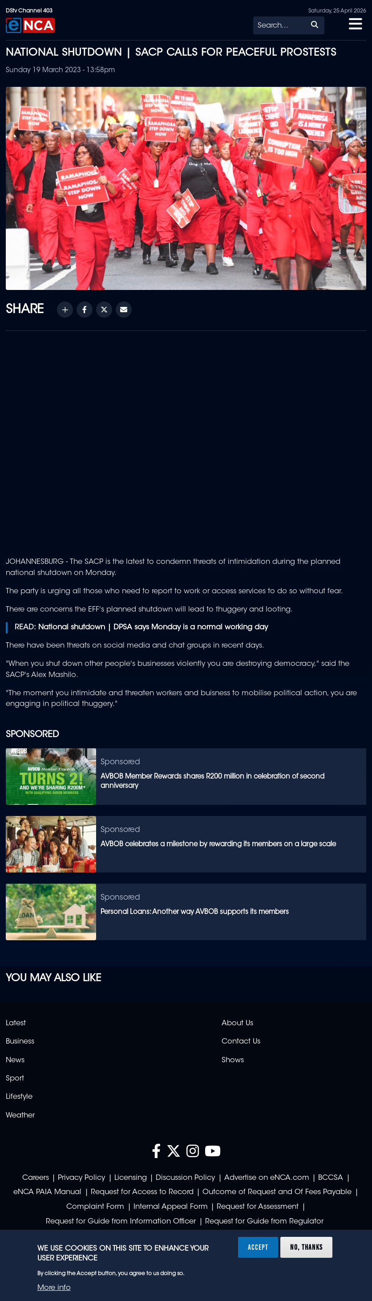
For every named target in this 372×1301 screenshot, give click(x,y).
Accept (258, 1247)
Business (20, 1041)
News (15, 1060)
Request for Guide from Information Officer (121, 1221)
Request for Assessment (258, 1207)
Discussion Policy (185, 1178)
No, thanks (306, 1247)
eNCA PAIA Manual (47, 1192)
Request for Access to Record (142, 1192)
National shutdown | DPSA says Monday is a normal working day (153, 627)
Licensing (130, 1178)
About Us (237, 1023)
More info (54, 1288)
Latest (16, 1023)
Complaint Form (95, 1207)
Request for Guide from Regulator (264, 1221)
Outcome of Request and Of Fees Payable (277, 1192)
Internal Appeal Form (170, 1207)
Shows (233, 1060)
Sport (15, 1078)
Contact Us (241, 1041)
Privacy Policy (81, 1178)
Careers (35, 1178)
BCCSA (330, 1178)
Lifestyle (19, 1097)
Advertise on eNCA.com (266, 1178)
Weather (20, 1115)
